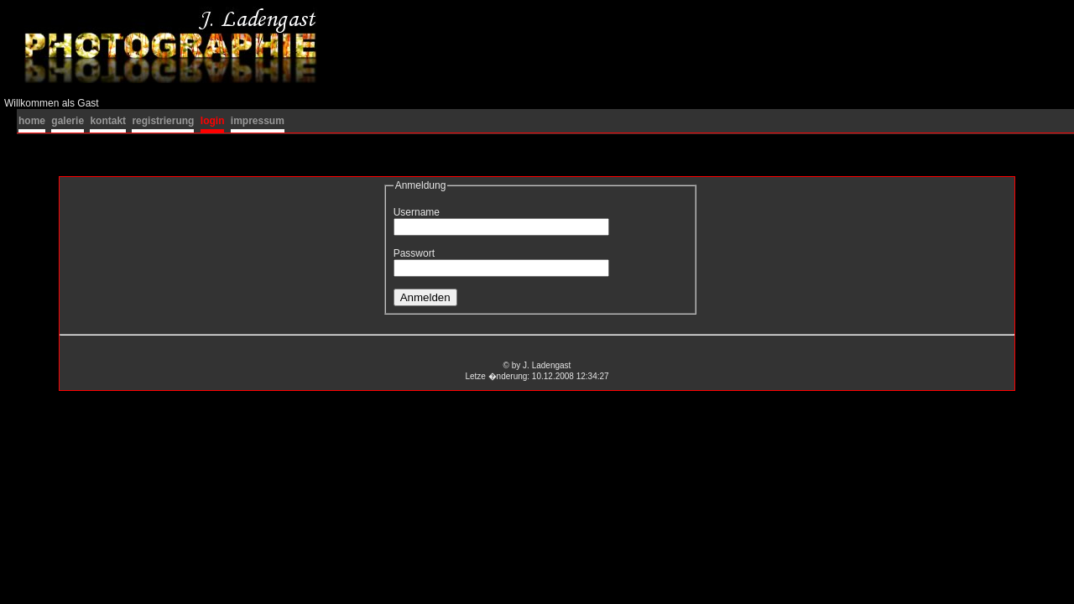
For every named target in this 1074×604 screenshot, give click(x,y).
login (213, 121)
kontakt (108, 121)
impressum (257, 121)
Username (417, 212)
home (31, 121)
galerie (67, 121)
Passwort (414, 253)
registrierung (163, 121)
